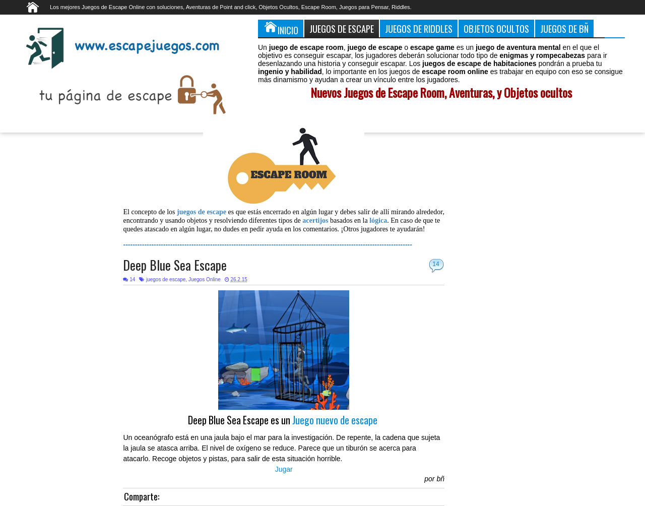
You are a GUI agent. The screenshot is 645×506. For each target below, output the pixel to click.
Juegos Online (204, 279)
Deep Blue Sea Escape (175, 265)
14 (435, 264)
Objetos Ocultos (496, 28)
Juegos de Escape (341, 28)
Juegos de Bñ (564, 28)
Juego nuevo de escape (334, 420)
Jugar (284, 469)
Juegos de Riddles (419, 28)
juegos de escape (165, 279)
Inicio (280, 28)
